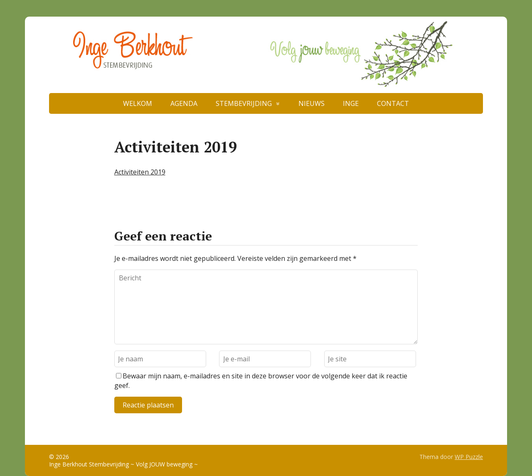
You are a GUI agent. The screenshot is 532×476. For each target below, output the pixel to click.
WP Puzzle (469, 457)
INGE (351, 103)
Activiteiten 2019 (139, 172)
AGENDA (183, 103)
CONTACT (393, 103)
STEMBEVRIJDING (244, 103)
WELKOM (137, 103)
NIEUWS (311, 103)
